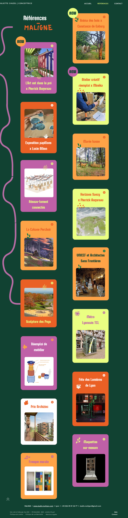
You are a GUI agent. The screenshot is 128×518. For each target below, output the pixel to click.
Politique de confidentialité (34, 514)
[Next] (8, 499)
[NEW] (21, 41)
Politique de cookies (16, 514)
